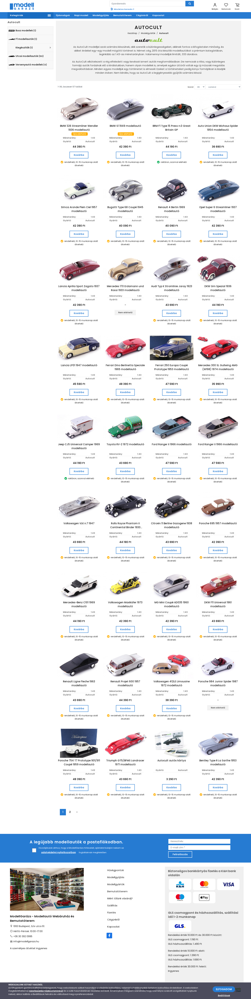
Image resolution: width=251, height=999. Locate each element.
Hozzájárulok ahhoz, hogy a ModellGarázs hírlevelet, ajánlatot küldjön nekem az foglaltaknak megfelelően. (78, 850)
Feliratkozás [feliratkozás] (180, 854)
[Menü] (30, 15)
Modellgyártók (148, 33)
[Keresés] (189, 3)
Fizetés (111, 912)
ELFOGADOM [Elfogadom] (224, 989)
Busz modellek (22, 30)
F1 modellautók (22, 39)
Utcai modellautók (26, 56)
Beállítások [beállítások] (224, 995)
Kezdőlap (132, 33)
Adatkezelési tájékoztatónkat (46, 990)
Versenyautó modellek (27, 64)
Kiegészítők (24, 47)
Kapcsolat (113, 926)
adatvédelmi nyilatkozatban (58, 852)
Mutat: (191, 87)
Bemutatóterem (117, 891)
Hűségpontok (115, 870)
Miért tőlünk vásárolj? (120, 898)
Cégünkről (113, 919)
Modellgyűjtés (115, 877)
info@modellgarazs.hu (26, 941)
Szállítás (112, 905)
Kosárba (79, 155)
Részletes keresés (122, 9)
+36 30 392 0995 (22, 936)
